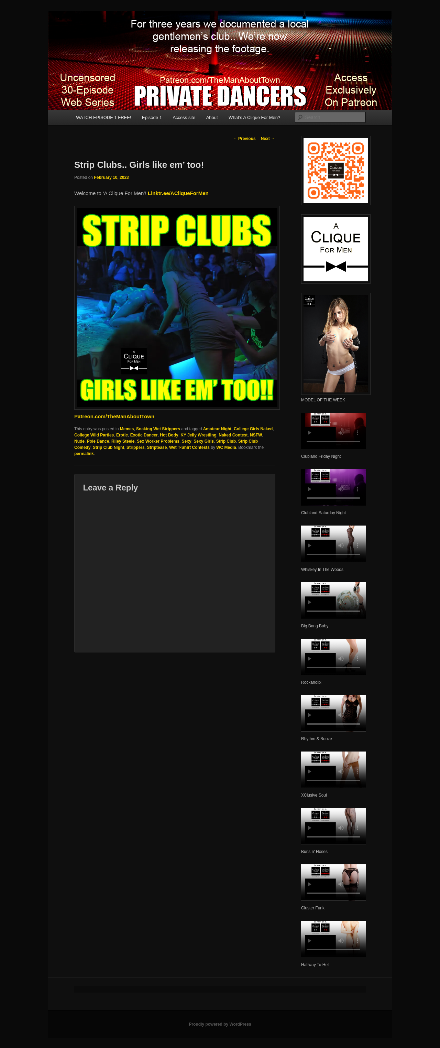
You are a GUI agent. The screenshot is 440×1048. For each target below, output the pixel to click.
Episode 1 (152, 117)
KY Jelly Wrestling (198, 435)
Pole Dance (98, 441)
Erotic (122, 435)
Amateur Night (217, 428)
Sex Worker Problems (158, 441)
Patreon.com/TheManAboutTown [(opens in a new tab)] (114, 416)
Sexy (186, 441)
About (212, 117)
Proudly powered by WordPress (220, 1024)
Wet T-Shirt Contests (189, 447)
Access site (184, 117)
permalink (84, 453)
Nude (79, 441)
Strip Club (226, 441)
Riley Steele (122, 441)
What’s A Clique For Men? (254, 117)
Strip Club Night (108, 447)
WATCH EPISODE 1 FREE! (103, 117)
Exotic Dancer (144, 435)
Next (268, 138)
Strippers (135, 447)
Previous (244, 138)
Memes (127, 428)
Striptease (157, 447)
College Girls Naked (253, 428)
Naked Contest (233, 435)
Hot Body (169, 435)
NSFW (256, 435)
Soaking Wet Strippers (158, 428)
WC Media (226, 447)
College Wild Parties (94, 435)
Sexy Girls (204, 441)
